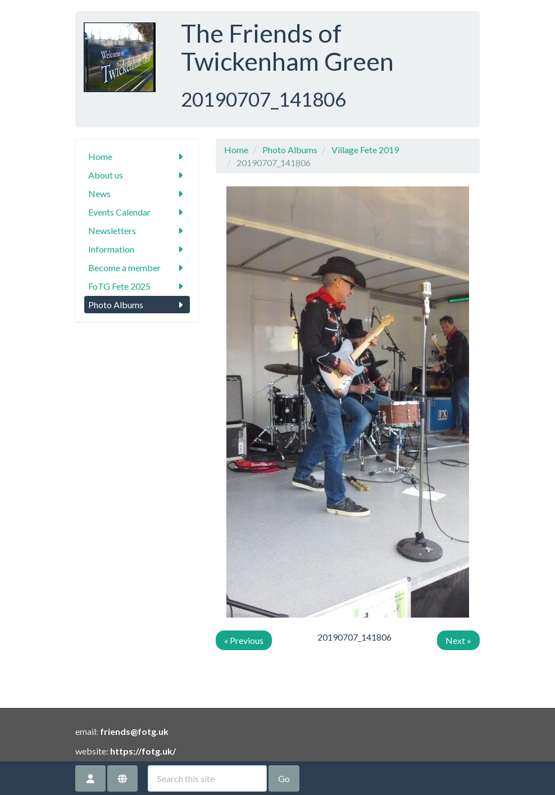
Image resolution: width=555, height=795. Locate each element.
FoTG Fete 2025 (137, 286)
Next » (458, 640)
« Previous (243, 640)
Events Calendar (137, 211)
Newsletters (137, 230)
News (137, 193)
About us (137, 174)
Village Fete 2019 (365, 149)
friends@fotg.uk (134, 731)
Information (137, 249)
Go (284, 778)
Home (137, 156)
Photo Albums (137, 304)
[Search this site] (207, 778)
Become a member (137, 267)
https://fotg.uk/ (143, 751)
